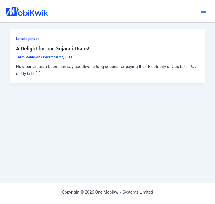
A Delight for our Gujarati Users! (52, 49)
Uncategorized (27, 39)
